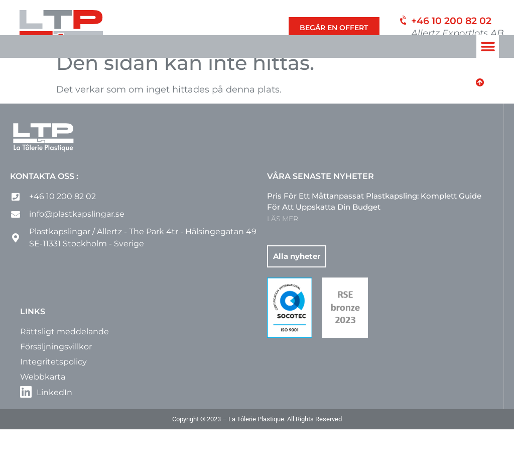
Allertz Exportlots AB (457, 33)
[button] (487, 46)
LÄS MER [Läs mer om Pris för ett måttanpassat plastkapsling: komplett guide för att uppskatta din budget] (282, 250)
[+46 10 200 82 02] (402, 23)
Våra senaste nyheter (320, 208)
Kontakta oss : (44, 208)
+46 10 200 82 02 (451, 21)
